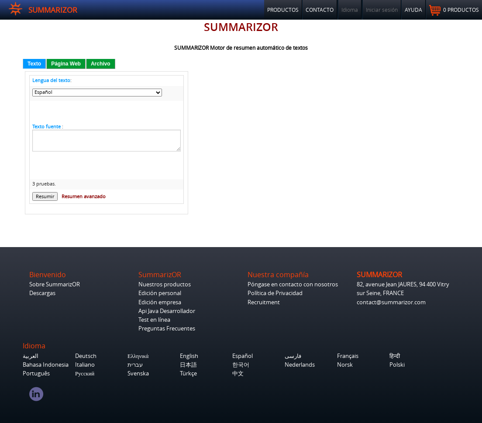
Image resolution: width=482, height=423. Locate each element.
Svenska (138, 373)
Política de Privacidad (275, 293)
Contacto (320, 9)
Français (347, 356)
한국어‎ (240, 364)
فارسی (293, 356)
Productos (283, 9)
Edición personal (159, 293)
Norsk (345, 364)
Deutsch (85, 356)
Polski (397, 364)
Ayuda (413, 9)
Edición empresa (159, 302)
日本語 (188, 364)
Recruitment (264, 302)
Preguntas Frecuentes (166, 328)
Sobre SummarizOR (54, 284)
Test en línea (154, 319)
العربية (30, 356)
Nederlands (300, 364)
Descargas (42, 293)
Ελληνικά (137, 356)
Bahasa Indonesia (46, 364)
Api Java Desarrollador (166, 311)
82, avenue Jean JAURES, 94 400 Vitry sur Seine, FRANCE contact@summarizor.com (403, 293)
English (189, 356)
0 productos (454, 10)
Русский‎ (84, 373)
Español (242, 356)
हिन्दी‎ (394, 356)
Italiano (85, 364)
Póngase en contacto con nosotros (293, 284)
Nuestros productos (164, 284)
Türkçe (188, 373)
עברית (135, 364)
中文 (238, 373)
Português (36, 373)
